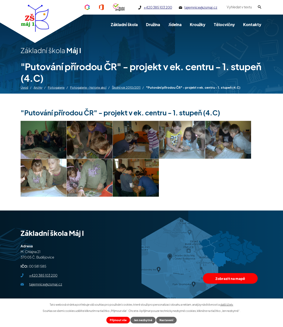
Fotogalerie (56, 87)
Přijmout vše (118, 320)
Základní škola (124, 24)
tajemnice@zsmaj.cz (45, 284)
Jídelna (175, 24)
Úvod (24, 87)
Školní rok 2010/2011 (126, 87)
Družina (153, 24)
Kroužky (197, 24)
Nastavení (166, 320)
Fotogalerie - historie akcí (88, 87)
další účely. (226, 304)
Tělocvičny (224, 24)
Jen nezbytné (143, 320)
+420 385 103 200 (43, 275)
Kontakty (252, 24)
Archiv (38, 87)
